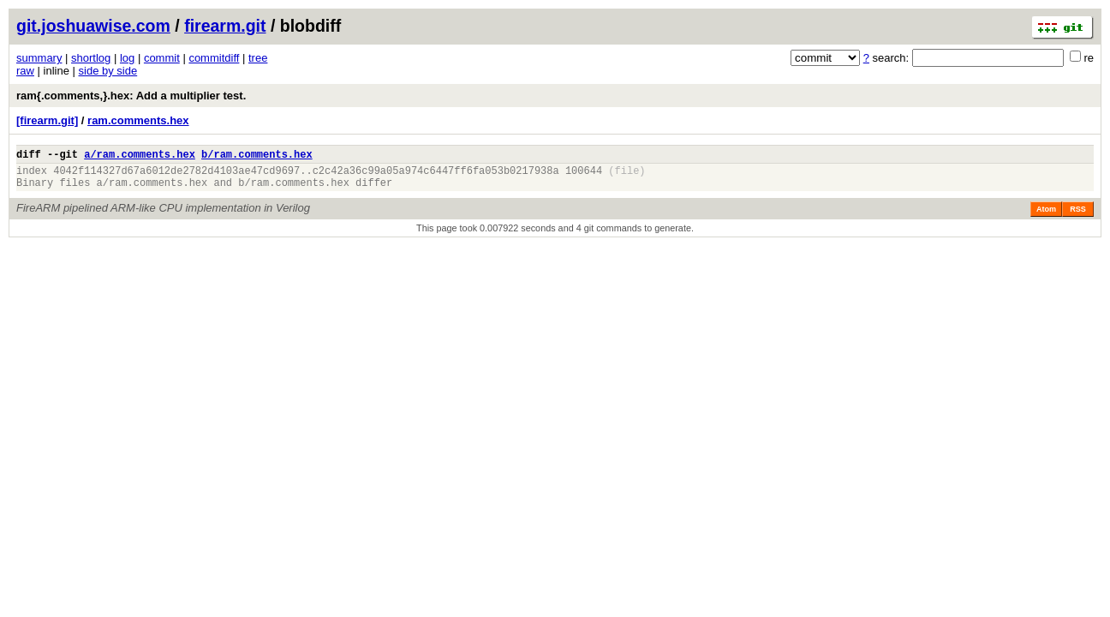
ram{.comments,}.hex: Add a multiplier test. (131, 95)
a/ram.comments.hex (139, 156)
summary (39, 57)
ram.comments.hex (138, 120)
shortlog (90, 57)
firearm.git (225, 25)
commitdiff (213, 57)
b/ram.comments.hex (257, 156)
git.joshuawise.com (93, 25)
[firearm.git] (47, 120)
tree (257, 57)
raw (25, 70)
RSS (1078, 217)
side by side (108, 70)
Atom (1046, 217)
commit (162, 57)
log (127, 57)
